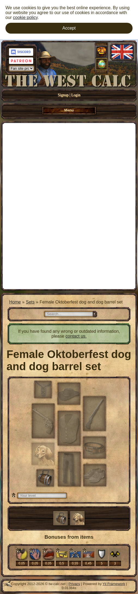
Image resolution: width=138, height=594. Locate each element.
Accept (69, 28)
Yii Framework (114, 584)
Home (15, 302)
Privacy (74, 584)
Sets (30, 302)
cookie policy (25, 17)
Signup (63, 95)
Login (75, 95)
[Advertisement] (69, 205)
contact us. (76, 336)
